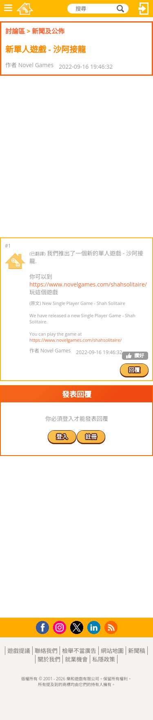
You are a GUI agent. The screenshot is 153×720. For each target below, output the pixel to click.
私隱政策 (103, 659)
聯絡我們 (46, 651)
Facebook (44, 626)
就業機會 (76, 659)
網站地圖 (112, 651)
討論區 (15, 31)
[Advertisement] (76, 156)
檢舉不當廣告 (79, 651)
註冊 (91, 436)
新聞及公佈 (48, 31)
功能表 (8, 9)
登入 (143, 8)
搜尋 (119, 9)
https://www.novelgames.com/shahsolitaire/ (88, 284)
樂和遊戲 (24, 8)
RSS (112, 627)
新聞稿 (136, 651)
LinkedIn (95, 627)
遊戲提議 (18, 651)
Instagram (60, 626)
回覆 (134, 370)
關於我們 (49, 659)
